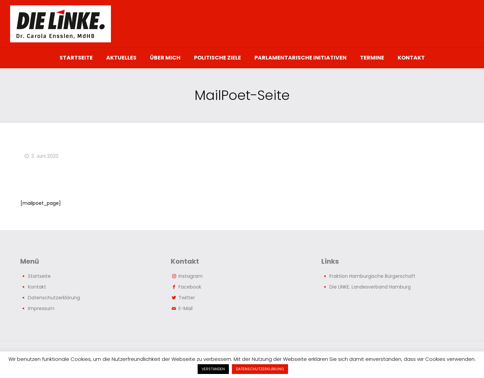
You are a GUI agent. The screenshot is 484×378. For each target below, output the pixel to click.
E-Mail (185, 308)
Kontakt (37, 287)
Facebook (189, 287)
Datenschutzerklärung (54, 297)
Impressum (41, 308)
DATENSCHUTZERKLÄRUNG (260, 369)
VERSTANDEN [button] (213, 369)
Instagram (190, 276)
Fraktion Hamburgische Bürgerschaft (372, 276)
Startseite (39, 276)
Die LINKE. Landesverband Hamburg (370, 287)
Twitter (186, 297)
